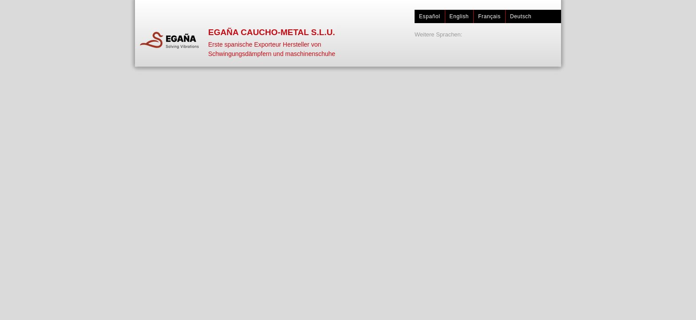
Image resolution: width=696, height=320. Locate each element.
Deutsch (520, 16)
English (459, 16)
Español (429, 16)
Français (489, 16)
